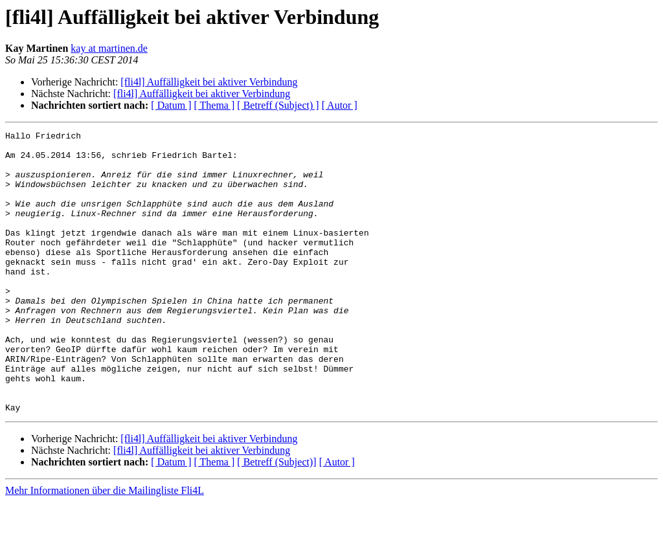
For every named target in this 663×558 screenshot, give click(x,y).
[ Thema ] (214, 105)
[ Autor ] (339, 105)
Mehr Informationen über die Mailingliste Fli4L (104, 546)
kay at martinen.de (109, 48)
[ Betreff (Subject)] (276, 518)
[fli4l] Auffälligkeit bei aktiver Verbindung (208, 81)
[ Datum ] (171, 105)
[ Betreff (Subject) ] (278, 105)
